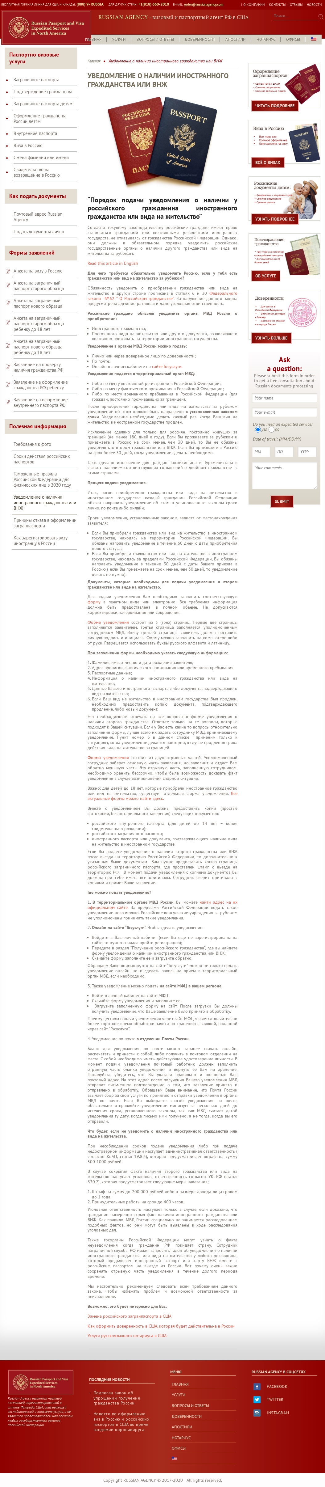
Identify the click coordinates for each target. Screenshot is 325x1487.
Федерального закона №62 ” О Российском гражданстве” (162, 288)
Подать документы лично (39, 224)
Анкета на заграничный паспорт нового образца (38, 296)
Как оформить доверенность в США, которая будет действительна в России (162, 1318)
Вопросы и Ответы (155, 32)
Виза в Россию (28, 138)
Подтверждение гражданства (43, 84)
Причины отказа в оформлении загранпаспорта (45, 516)
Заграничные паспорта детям (43, 96)
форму (94, 595)
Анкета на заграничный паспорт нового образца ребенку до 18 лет (38, 339)
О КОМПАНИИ (254, 4)
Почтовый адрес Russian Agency (38, 209)
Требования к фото (32, 437)
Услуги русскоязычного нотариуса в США (127, 1328)
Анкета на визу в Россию (38, 263)
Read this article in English (113, 256)
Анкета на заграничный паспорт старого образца (39, 278)
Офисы (293, 32)
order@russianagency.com (201, 4)
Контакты (277, 4)
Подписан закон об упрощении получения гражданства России (116, 1391)
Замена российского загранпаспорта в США (129, 1309)
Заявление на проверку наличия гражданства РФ (39, 359)
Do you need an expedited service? (283, 417)
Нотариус (266, 32)
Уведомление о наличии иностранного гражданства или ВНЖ (45, 495)
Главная (93, 32)
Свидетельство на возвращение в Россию (37, 165)
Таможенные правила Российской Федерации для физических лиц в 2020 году (42, 472)
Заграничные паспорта (36, 72)
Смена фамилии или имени (41, 150)
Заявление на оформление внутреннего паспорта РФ (41, 395)
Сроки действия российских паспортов (42, 452)
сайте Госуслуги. (167, 359)
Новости (314, 4)
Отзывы (296, 4)
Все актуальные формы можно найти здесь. (162, 788)
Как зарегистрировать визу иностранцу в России (40, 533)
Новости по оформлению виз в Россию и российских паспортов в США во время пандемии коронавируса (121, 1414)
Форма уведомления (108, 615)
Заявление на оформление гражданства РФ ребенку (41, 377)
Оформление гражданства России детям (40, 111)
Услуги (119, 32)
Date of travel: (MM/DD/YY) (277, 432)
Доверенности (200, 32)
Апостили (235, 32)
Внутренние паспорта (35, 126)
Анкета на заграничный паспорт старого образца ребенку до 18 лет (39, 316)
